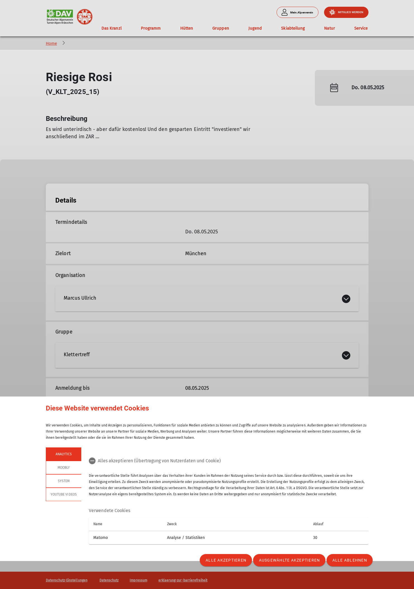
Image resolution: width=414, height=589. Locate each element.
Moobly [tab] (63, 468)
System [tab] (63, 481)
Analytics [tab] (63, 454)
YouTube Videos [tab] (64, 494)
